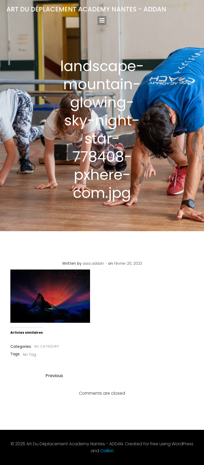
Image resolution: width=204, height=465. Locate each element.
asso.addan (93, 263)
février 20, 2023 (128, 263)
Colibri (106, 451)
